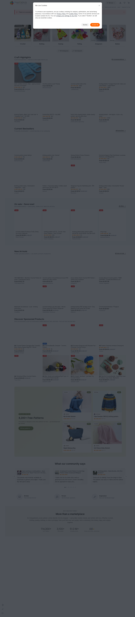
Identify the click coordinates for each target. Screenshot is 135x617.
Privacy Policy (61, 14)
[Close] (99, 5)
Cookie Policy (73, 14)
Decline (85, 24)
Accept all (95, 24)
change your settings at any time (66, 16)
